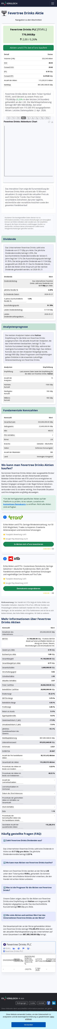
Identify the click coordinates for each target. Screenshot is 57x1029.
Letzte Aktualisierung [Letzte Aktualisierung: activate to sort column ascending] (40, 960)
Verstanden (28, 1025)
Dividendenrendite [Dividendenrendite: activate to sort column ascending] (7, 960)
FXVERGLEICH (9, 3)
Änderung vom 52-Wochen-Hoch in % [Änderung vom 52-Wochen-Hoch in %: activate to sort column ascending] (29, 960)
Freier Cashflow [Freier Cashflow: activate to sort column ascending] (18, 960)
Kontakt (41, 1003)
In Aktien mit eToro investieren (28, 544)
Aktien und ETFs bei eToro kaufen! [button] (28, 47)
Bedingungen (22, 1003)
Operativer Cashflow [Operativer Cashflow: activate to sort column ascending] (51, 960)
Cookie (32, 1003)
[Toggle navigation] (53, 3)
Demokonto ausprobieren (28, 588)
